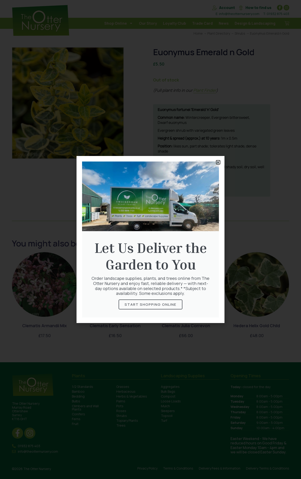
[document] (150, 239)
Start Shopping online (150, 304)
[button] (218, 162)
